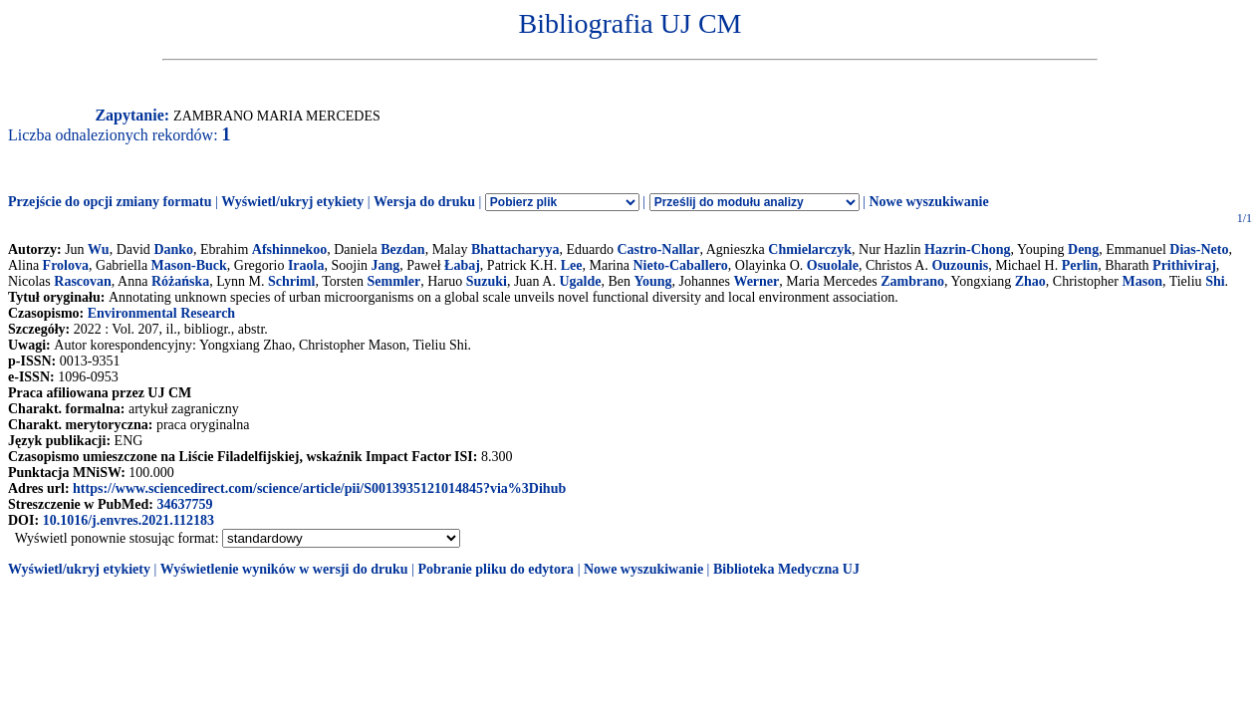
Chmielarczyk (810, 249)
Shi (1214, 281)
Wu (99, 249)
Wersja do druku (424, 201)
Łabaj (462, 265)
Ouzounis (959, 265)
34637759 (184, 504)
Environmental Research (161, 313)
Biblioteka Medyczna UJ (786, 569)
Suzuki (486, 281)
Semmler (393, 281)
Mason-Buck (189, 265)
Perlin (1080, 265)
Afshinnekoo (289, 249)
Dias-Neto (1198, 249)
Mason (1141, 281)
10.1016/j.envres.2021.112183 (128, 520)
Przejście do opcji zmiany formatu (110, 201)
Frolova (66, 265)
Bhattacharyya (515, 249)
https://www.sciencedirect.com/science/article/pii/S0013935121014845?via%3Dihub (319, 488)
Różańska (180, 281)
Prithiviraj (1184, 265)
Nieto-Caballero (679, 265)
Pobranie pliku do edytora (495, 569)
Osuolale (833, 265)
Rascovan (83, 281)
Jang (386, 265)
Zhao (1030, 281)
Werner (756, 281)
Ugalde (580, 281)
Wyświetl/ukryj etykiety (292, 201)
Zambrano (912, 281)
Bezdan (402, 249)
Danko (173, 249)
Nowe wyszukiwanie (928, 201)
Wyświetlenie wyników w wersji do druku (284, 569)
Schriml (291, 281)
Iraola (306, 265)
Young (652, 281)
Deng (1083, 249)
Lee (572, 265)
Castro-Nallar (659, 249)
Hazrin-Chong (967, 249)
